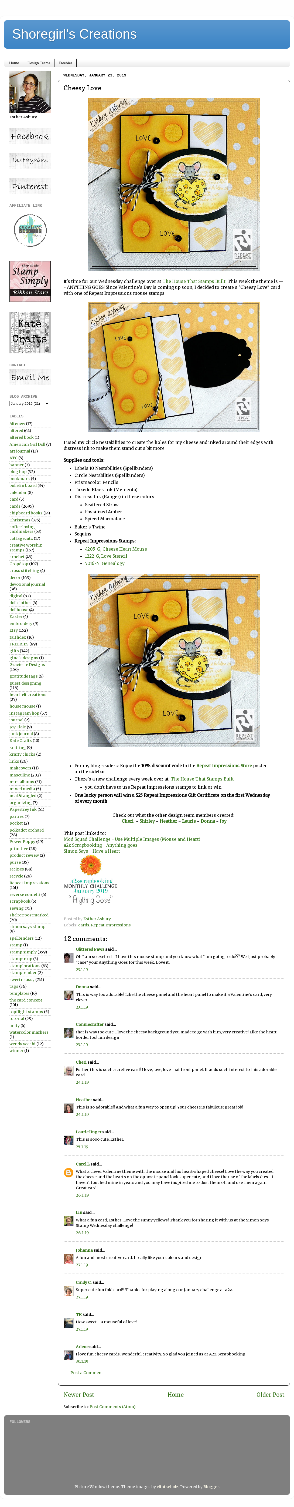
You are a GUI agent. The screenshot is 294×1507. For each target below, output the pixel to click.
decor (14, 577)
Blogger (211, 1486)
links (14, 761)
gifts (14, 650)
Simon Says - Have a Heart (92, 851)
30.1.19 (82, 1361)
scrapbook (19, 901)
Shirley (147, 821)
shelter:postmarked (29, 915)
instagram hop (24, 713)
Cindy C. (84, 1282)
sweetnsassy (22, 979)
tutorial (16, 1018)
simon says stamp (27, 926)
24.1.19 (82, 1082)
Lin (79, 1212)
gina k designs (23, 657)
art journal (19, 451)
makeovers (20, 768)
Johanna (85, 1250)
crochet (17, 556)
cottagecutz (21, 538)
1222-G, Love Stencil (106, 556)
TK (79, 1314)
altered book (21, 437)
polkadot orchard (26, 830)
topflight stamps (26, 1011)
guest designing (25, 683)
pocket (16, 823)
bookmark (19, 478)
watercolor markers (29, 1032)
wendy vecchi (22, 1043)
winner (16, 1050)
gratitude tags (23, 676)
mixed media (22, 788)
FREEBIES (19, 644)
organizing (20, 802)
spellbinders (21, 938)
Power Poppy (22, 841)
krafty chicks (22, 754)
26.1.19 (82, 1195)
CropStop (18, 563)
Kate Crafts (20, 740)
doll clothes (20, 602)
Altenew (17, 423)
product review (24, 855)
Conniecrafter (90, 1024)
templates (19, 993)
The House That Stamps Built (193, 281)
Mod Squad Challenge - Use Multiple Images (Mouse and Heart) (132, 839)
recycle (16, 876)
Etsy (13, 630)
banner (16, 465)
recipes (16, 869)
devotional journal (27, 584)
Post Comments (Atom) (113, 1406)
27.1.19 (82, 1264)
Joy (223, 821)
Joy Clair (17, 727)
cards (83, 925)
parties (16, 816)
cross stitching (24, 570)
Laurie (188, 821)
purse (15, 862)
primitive (18, 848)
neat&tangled (22, 795)
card (13, 499)
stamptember (23, 972)
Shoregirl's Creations (74, 34)
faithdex (17, 637)
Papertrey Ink (23, 809)
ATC (13, 458)
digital (15, 596)
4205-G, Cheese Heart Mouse (116, 549)
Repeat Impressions (111, 925)
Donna (208, 821)
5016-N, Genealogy (105, 563)
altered (16, 430)
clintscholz (167, 1486)
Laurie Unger (88, 1132)
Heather (168, 821)
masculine (19, 775)
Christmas (19, 520)
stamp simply (23, 952)
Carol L (83, 1164)
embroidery (20, 623)
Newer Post (78, 1394)
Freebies (65, 63)
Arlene (82, 1346)
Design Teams (38, 63)
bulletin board (23, 485)
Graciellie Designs (27, 664)
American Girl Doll (27, 444)
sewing (16, 908)
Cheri (129, 821)
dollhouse (18, 609)
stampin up (20, 958)
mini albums (21, 781)
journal (16, 720)
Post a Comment (86, 1372)
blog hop (18, 471)
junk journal (21, 733)
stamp (15, 945)
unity (14, 1025)
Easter (15, 616)
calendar (18, 492)
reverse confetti (24, 894)
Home (14, 63)
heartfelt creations (27, 694)
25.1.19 (82, 1146)
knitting (17, 747)
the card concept (25, 1000)
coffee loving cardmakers (22, 529)
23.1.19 (82, 969)
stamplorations (24, 965)
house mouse (22, 706)
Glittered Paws (90, 949)
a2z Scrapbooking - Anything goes (101, 845)
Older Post (271, 1394)
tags (13, 986)
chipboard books (26, 513)
